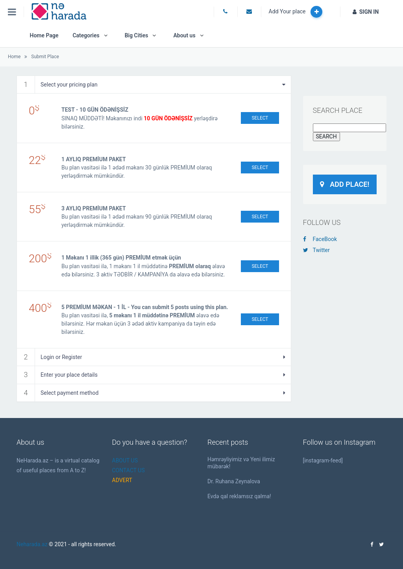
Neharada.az (32, 544)
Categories (85, 35)
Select (259, 118)
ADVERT (122, 480)
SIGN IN (366, 12)
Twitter (316, 250)
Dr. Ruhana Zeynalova (233, 481)
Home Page (44, 35)
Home (14, 56)
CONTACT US (128, 470)
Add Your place (295, 12)
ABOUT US (125, 460)
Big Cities (136, 35)
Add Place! (344, 184)
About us (184, 35)
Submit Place (45, 56)
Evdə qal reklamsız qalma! (239, 496)
